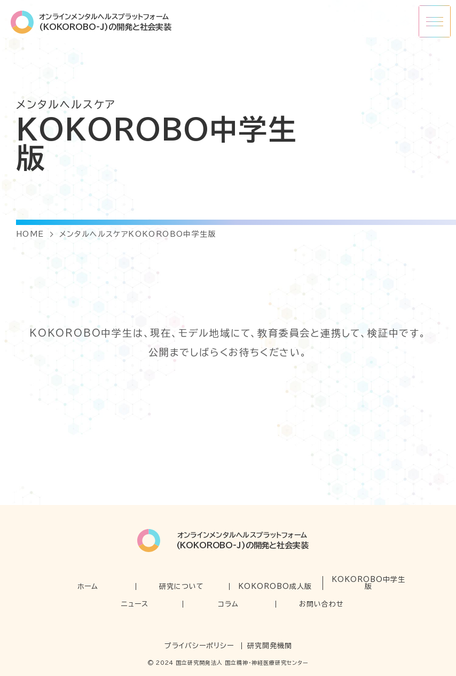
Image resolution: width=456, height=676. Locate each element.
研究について (181, 586)
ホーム (87, 586)
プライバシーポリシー (199, 645)
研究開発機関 (269, 645)
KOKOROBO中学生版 (368, 583)
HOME (30, 234)
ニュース (134, 604)
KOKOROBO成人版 (275, 586)
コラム (228, 604)
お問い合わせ (321, 604)
